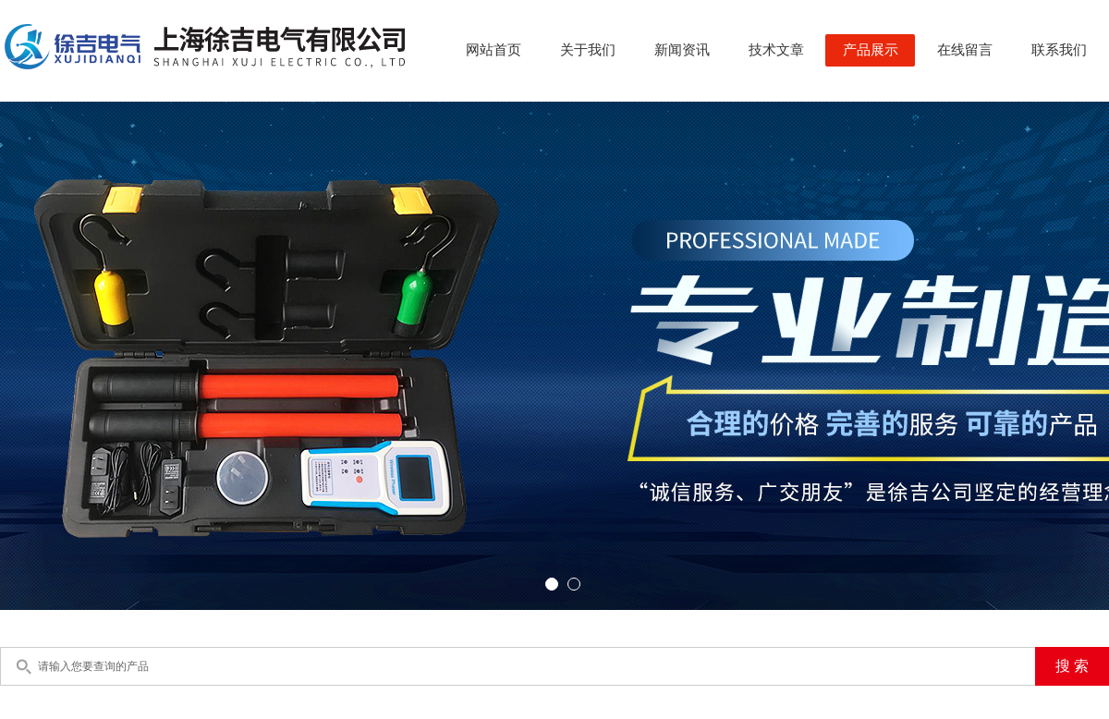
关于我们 (587, 50)
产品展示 (870, 50)
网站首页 (493, 50)
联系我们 (1059, 50)
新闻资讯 (682, 50)
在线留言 (965, 50)
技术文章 (776, 50)
